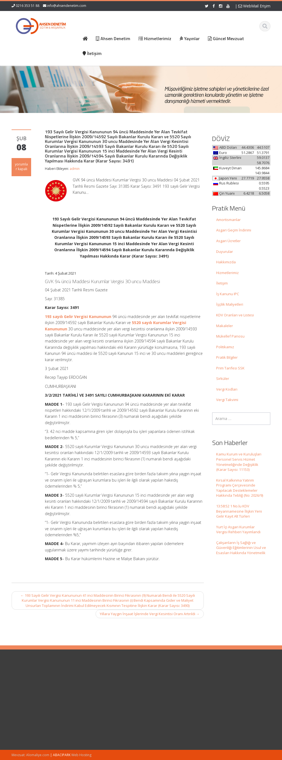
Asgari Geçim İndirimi (233, 230)
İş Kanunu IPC (227, 293)
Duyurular (224, 251)
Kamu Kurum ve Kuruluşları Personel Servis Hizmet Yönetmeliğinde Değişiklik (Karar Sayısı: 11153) (238, 462)
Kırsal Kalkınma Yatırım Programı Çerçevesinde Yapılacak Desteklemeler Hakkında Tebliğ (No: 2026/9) (239, 488)
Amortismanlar (228, 219)
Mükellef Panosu (230, 336)
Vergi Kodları (226, 389)
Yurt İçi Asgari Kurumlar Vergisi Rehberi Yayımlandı (238, 529)
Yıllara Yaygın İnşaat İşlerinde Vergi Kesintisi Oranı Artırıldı (150, 613)
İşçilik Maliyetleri (229, 304)
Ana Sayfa (159, 680)
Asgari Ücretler (228, 240)
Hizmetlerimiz (227, 272)
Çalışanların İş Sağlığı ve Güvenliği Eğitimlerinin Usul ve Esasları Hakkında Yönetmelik (241, 547)
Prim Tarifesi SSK (230, 368)
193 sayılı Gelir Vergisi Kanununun (78, 316)
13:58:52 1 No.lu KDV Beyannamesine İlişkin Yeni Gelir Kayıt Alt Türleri (239, 511)
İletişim (222, 283)
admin (75, 168)
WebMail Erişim (254, 6)
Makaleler (224, 325)
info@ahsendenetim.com (66, 5)
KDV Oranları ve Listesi (235, 315)
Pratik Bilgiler (227, 357)
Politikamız (225, 346)
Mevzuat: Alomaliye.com (30, 755)
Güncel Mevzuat (164, 695)
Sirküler (222, 378)
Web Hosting (81, 755)
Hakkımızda (226, 261)
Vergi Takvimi (227, 399)
